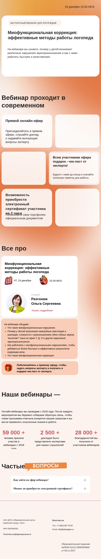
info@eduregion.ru (66, 529)
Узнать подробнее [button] (42, 310)
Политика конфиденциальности (17, 534)
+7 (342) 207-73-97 (65, 526)
